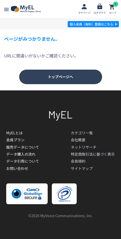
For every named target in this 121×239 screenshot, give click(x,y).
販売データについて (22, 147)
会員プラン (15, 139)
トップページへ (60, 76)
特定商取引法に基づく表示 (93, 154)
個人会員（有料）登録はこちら (91, 24)
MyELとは (14, 132)
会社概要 (78, 139)
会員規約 (78, 161)
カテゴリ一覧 (82, 132)
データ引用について (22, 161)
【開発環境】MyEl (26, 9)
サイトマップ (82, 168)
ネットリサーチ (83, 147)
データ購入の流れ (20, 154)
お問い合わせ (17, 168)
